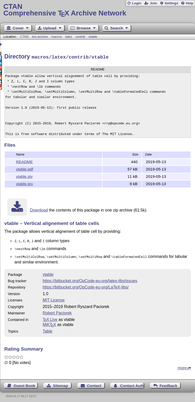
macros (56, 37)
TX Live (50, 317)
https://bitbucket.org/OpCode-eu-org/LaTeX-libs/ (86, 285)
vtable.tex (24, 183)
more (182, 365)
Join (153, 3)
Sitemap (60, 383)
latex (68, 37)
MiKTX (49, 322)
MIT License (54, 298)
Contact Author (132, 383)
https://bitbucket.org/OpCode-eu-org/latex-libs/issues (90, 278)
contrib (80, 37)
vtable (93, 37)
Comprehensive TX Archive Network (97, 10)
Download (39, 209)
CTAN (24, 37)
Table (47, 329)
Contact (94, 383)
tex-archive (40, 37)
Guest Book (24, 383)
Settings (171, 3)
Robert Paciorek (57, 311)
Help (189, 3)
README (24, 161)
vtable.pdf (24, 168)
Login (136, 3)
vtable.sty (24, 176)
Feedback (168, 383)
